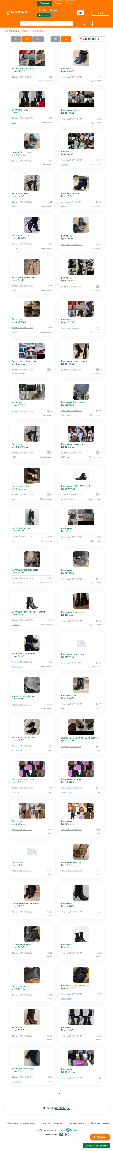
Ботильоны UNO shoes (23, 1068)
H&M (14, 206)
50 (26, 39)
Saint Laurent (66, 415)
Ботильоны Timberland (72, 779)
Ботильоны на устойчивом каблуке (29, 612)
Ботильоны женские (71, 110)
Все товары (10, 31)
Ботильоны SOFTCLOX (23, 779)
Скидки (58, 3)
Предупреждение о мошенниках (21, 1123)
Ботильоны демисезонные (74, 361)
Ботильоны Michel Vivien (23, 737)
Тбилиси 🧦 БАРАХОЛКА (22, 77)
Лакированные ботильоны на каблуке (79, 738)
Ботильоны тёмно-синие (24, 361)
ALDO (63, 708)
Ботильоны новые (21, 986)
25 (16, 39)
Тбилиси (53, 10)
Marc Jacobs (66, 998)
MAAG (14, 332)
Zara (14, 290)
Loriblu (14, 248)
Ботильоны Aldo (69, 695)
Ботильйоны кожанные (23, 68)
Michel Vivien (17, 750)
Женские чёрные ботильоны (26, 903)
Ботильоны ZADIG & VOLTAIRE (76, 486)
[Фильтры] (100, 1137)
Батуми (42, 10)
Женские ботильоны (22, 944)
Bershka (64, 164)
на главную (62, 1108)
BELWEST (65, 206)
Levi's (14, 499)
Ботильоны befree (21, 528)
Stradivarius (17, 583)
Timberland (66, 792)
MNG (14, 123)
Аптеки (70, 3)
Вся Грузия (44, 15)
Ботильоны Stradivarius (23, 653)
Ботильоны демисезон (72, 654)
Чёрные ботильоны (21, 152)
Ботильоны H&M (20, 193)
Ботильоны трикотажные (73, 444)
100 (38, 39)
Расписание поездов (100, 1123)
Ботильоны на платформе (25, 570)
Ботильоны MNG (20, 110)
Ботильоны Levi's (20, 486)
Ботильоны (66, 68)
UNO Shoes (65, 457)
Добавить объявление (97, 1145)
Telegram (74, 1130)
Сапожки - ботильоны (23, 696)
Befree (15, 541)
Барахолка (44, 3)
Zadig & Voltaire (67, 499)
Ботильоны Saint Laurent (73, 402)
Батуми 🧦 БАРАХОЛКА (71, 202)
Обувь (24, 31)
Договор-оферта (77, 1123)
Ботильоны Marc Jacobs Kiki (75, 985)
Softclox (15, 792)
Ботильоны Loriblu (21, 235)
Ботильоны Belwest (70, 193)
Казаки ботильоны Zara (23, 277)
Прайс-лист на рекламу (52, 1123)
